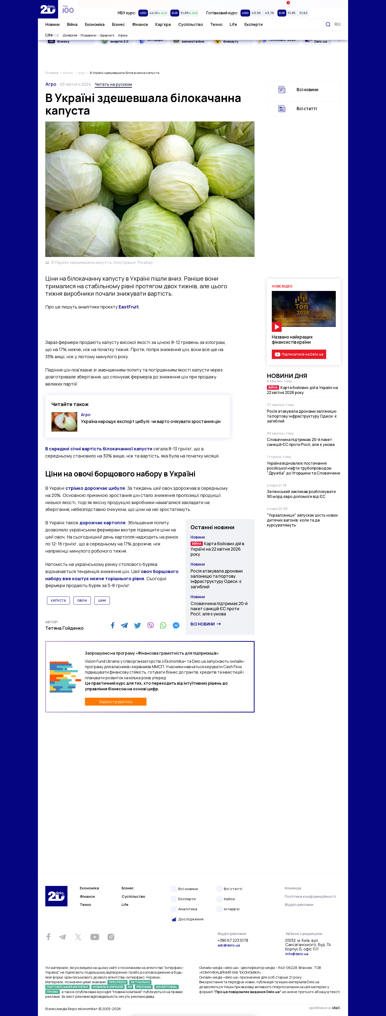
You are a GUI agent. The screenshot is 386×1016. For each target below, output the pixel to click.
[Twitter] (137, 625)
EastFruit (129, 307)
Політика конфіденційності (310, 896)
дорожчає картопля (103, 522)
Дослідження (191, 919)
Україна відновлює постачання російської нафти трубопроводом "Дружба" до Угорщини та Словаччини (303, 468)
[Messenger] (176, 625)
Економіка (95, 24)
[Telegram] (124, 625)
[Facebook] (112, 625)
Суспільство (190, 24)
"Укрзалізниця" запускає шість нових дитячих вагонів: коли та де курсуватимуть (302, 520)
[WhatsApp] (163, 625)
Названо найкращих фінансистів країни (292, 339)
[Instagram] (111, 937)
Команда (293, 888)
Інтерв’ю (232, 909)
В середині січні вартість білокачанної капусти (99, 449)
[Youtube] (94, 937)
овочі (82, 600)
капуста (58, 600)
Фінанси (140, 24)
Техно (216, 24)
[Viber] (150, 625)
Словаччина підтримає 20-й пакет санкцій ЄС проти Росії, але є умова (219, 609)
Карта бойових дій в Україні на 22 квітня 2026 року (217, 549)
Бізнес (118, 24)
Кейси (229, 899)
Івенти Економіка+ (303, 3)
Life (233, 24)
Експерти (253, 24)
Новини (52, 24)
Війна (72, 24)
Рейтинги (123, 3)
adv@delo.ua (229, 945)
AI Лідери (155, 39)
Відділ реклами (299, 904)
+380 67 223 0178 (233, 940)
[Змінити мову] (337, 24)
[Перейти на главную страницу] (48, 9)
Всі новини (203, 624)
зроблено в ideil (325, 1008)
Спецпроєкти (213, 3)
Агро (50, 84)
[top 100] (68, 9)
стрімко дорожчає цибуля (95, 488)
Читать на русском (113, 84)
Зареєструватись (116, 701)
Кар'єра (163, 24)
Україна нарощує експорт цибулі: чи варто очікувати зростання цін (151, 421)
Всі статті (307, 108)
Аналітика (187, 909)
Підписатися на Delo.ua (302, 354)
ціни (102, 600)
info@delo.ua (296, 954)
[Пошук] (328, 24)
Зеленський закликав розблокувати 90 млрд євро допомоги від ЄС (301, 494)
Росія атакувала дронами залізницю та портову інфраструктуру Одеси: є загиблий (217, 579)
